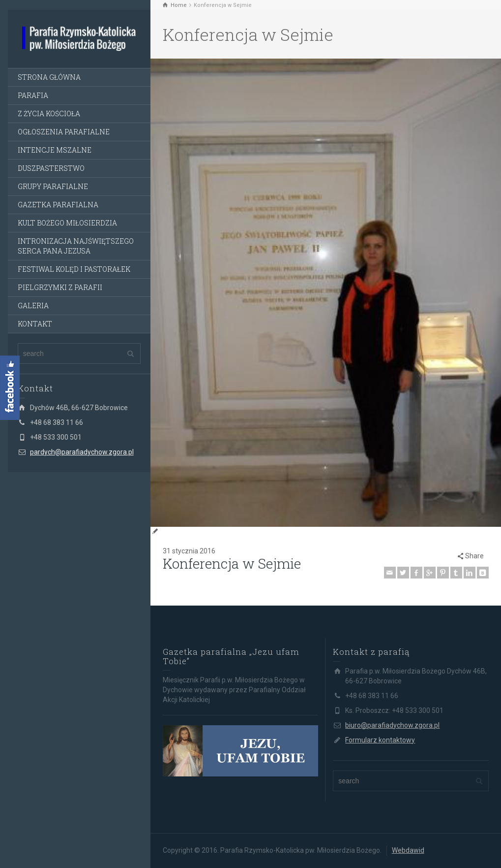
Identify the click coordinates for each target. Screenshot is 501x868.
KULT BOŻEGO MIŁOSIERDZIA (67, 222)
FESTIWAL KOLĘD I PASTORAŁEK (74, 269)
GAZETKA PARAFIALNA (58, 204)
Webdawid (408, 850)
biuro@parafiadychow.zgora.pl (392, 725)
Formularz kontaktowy (380, 740)
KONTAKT (35, 323)
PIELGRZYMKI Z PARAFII (60, 287)
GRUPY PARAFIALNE (53, 186)
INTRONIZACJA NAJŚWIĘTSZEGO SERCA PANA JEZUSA (76, 246)
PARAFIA (33, 95)
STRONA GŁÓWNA (49, 77)
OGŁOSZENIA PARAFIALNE (64, 131)
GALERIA (33, 305)
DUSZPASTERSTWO (51, 168)
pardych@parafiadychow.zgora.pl (82, 452)
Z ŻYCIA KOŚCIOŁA (49, 113)
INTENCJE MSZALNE (54, 150)
